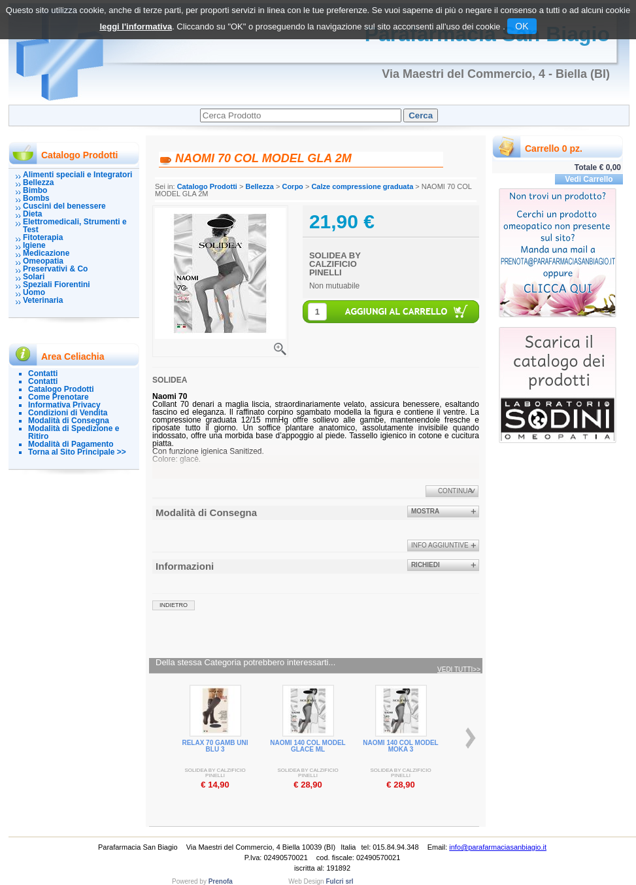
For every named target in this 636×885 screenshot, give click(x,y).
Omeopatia (43, 261)
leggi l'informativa (135, 26)
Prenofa (221, 881)
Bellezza (38, 182)
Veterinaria (43, 300)
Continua (455, 491)
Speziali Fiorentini (56, 284)
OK (521, 26)
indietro (173, 605)
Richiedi (425, 564)
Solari (33, 276)
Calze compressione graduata (362, 186)
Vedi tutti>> (458, 670)
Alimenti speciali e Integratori (77, 174)
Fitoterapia (43, 237)
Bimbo (35, 190)
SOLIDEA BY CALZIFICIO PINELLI (335, 264)
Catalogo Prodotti (61, 389)
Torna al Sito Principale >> (77, 452)
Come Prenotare (58, 397)
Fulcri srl (339, 881)
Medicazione (46, 253)
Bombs (36, 198)
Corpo (292, 186)
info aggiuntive (440, 545)
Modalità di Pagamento (71, 444)
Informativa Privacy (64, 404)
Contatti (43, 373)
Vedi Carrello (588, 179)
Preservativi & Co (55, 268)
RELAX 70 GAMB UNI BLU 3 (215, 746)
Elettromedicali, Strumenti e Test (75, 225)
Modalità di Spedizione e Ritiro (73, 432)
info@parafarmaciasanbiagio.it (497, 847)
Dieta (32, 213)
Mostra (425, 511)
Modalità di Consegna (68, 420)
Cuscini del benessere (64, 206)
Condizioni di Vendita (67, 412)
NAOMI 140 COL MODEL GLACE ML (307, 746)
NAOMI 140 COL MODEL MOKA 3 (400, 746)
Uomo (34, 292)
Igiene (34, 245)
